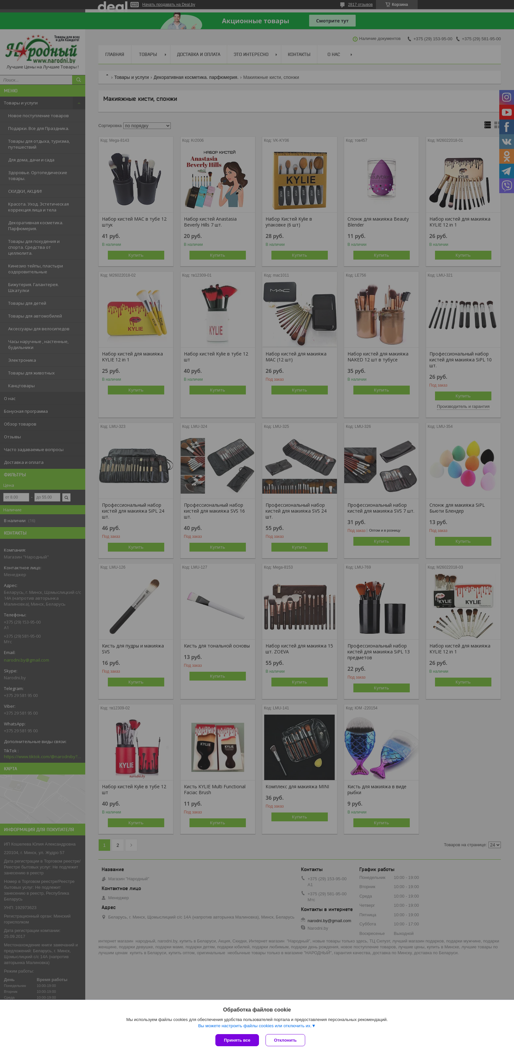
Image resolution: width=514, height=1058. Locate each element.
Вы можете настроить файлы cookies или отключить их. (254, 1025)
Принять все (237, 1040)
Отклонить (285, 1040)
